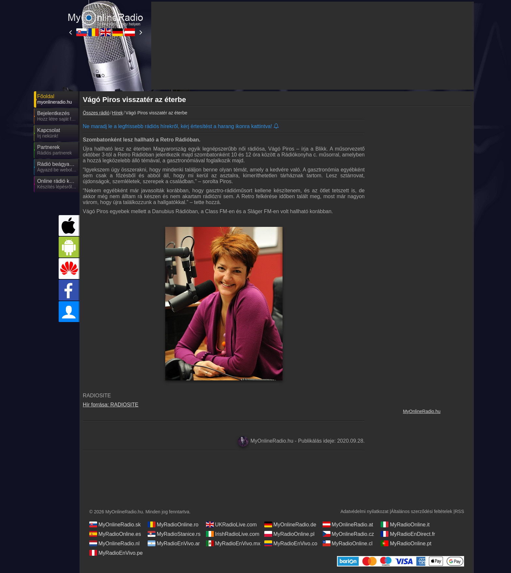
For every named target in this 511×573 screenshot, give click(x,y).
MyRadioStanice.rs (174, 534)
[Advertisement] (422, 220)
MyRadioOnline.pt (406, 543)
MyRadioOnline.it (405, 524)
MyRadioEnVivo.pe (116, 553)
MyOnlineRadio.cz (348, 534)
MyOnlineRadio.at (348, 524)
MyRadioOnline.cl (347, 543)
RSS (459, 511)
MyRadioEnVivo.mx (233, 543)
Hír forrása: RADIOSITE (111, 404)
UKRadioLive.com (231, 524)
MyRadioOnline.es (115, 534)
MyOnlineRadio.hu (421, 411)
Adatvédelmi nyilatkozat (364, 511)
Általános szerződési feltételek (421, 511)
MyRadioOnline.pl (289, 534)
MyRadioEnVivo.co (290, 543)
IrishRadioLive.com (232, 534)
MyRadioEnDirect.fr (408, 534)
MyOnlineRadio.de (290, 524)
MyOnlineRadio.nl (114, 543)
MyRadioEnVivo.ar (174, 543)
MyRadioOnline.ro (173, 524)
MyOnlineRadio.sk (115, 524)
